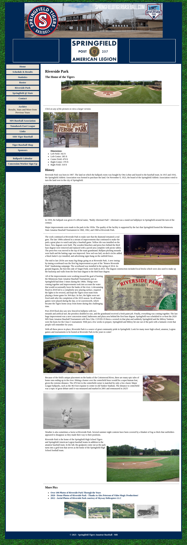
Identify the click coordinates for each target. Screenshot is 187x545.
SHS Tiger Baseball (23, 136)
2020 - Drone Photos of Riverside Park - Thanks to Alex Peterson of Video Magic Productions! (94, 495)
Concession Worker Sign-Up (22, 163)
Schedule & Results (23, 71)
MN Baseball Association (22, 120)
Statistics (22, 77)
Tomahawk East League (22, 126)
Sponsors (22, 150)
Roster (22, 82)
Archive (23, 106)
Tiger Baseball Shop (22, 144)
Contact (22, 98)
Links (23, 131)
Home (23, 66)
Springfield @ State (22, 93)
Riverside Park (22, 87)
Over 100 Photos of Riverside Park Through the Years (76, 492)
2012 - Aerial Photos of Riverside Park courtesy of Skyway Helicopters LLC (86, 498)
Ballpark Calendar (22, 158)
